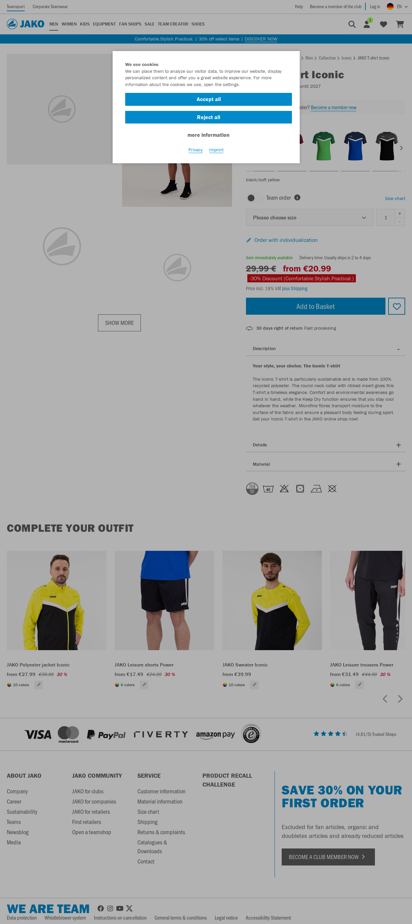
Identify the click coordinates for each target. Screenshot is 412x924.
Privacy (195, 150)
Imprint (216, 150)
